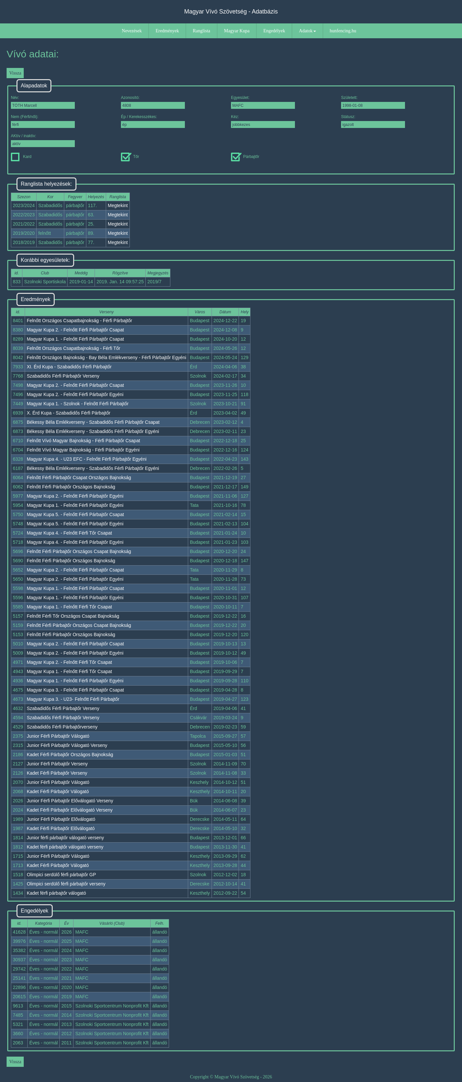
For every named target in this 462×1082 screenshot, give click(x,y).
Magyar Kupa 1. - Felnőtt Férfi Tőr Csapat (69, 606)
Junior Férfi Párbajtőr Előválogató (61, 819)
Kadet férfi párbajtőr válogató (56, 893)
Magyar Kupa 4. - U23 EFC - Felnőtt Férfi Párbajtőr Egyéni (86, 459)
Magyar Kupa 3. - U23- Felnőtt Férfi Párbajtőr (73, 699)
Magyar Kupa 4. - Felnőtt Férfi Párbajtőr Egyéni (75, 542)
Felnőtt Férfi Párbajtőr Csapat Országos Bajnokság (79, 477)
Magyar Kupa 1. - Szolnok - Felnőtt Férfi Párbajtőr (78, 403)
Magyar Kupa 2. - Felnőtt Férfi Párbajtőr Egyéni (75, 394)
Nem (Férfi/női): (43, 121)
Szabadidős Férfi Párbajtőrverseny (62, 726)
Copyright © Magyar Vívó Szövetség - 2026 (231, 1076)
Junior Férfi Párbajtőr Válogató (58, 736)
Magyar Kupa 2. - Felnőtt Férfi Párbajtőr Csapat (75, 329)
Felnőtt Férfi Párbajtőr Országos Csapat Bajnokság (79, 551)
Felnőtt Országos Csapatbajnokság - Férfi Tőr (73, 348)
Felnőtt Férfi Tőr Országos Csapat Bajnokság (73, 616)
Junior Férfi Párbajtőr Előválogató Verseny (70, 800)
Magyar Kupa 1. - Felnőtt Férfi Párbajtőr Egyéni (75, 505)
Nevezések (132, 30)
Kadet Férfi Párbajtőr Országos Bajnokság (70, 754)
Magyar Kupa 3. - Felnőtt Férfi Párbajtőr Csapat (75, 690)
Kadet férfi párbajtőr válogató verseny (65, 847)
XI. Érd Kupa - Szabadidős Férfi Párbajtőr (69, 366)
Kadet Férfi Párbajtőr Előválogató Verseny (70, 810)
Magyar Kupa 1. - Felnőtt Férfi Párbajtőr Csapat (75, 339)
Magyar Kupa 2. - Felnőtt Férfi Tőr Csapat (69, 662)
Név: (43, 102)
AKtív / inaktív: (43, 140)
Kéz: (263, 121)
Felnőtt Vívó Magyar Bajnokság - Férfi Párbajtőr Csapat (83, 440)
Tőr (130, 156)
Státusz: (373, 121)
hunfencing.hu (343, 30)
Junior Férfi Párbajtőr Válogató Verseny (67, 745)
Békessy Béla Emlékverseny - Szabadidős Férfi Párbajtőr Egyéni (93, 431)
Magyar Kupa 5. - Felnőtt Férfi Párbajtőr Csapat (75, 514)
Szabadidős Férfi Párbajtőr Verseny (63, 376)
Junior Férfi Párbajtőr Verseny (57, 763)
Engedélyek (274, 30)
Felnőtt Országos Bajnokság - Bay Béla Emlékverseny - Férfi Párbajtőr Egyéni (106, 357)
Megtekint (118, 205)
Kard (21, 156)
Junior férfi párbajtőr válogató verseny (65, 837)
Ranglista (201, 30)
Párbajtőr (245, 156)
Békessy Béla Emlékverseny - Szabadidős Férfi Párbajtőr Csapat (93, 422)
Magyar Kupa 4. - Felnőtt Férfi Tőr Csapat (69, 533)
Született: (373, 102)
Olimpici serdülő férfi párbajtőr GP (61, 874)
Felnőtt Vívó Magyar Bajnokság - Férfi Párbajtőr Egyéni (83, 449)
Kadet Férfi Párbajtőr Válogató (58, 791)
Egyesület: (263, 102)
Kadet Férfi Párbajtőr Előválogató (61, 828)
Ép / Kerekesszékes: (153, 121)
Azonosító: (153, 102)
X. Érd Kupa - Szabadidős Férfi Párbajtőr (68, 413)
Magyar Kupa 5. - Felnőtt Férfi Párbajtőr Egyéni (75, 523)
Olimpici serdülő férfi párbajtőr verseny (66, 883)
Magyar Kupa (236, 30)
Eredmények (167, 30)
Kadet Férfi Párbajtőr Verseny (57, 773)
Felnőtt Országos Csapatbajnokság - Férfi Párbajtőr (79, 320)
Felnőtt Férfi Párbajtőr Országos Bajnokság (71, 486)
